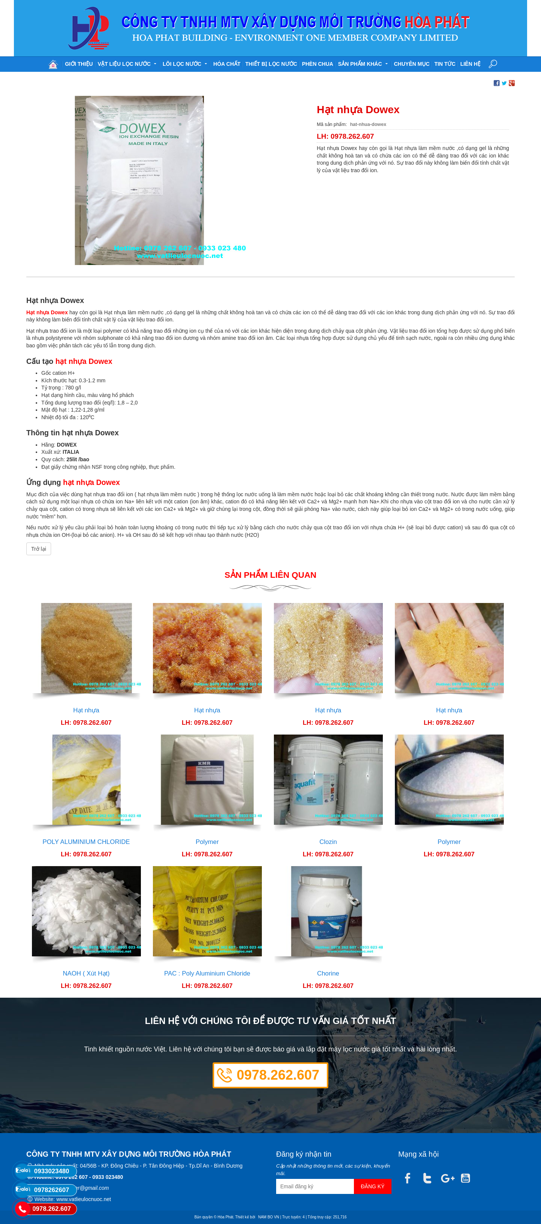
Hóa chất (226, 64)
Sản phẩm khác (363, 63)
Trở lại (38, 549)
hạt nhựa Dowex (84, 361)
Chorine (328, 973)
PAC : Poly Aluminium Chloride (207, 973)
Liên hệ (470, 64)
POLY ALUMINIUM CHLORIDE (86, 841)
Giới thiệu (79, 64)
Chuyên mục (411, 64)
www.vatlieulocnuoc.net (83, 1199)
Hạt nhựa (86, 710)
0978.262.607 (278, 1075)
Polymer (207, 841)
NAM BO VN (268, 1217)
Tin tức (444, 64)
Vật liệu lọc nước (128, 63)
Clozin (328, 841)
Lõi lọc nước (186, 63)
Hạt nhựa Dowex (47, 312)
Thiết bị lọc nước (271, 64)
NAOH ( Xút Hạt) (86, 973)
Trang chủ (53, 64)
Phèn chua (317, 64)
